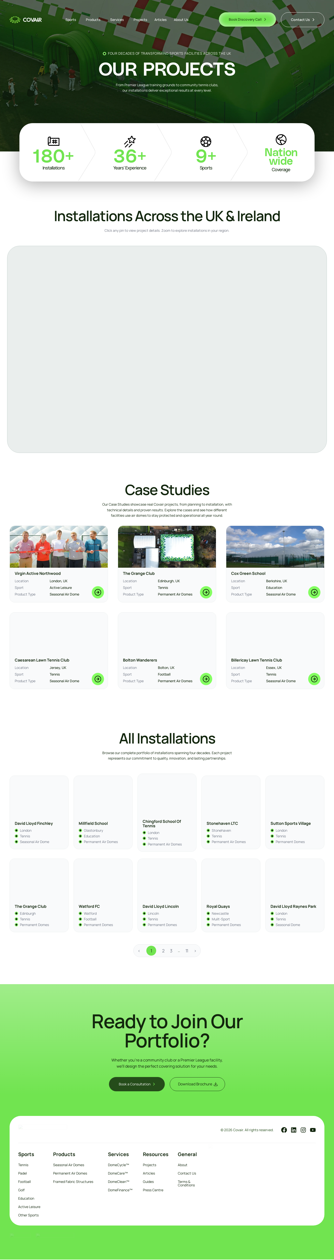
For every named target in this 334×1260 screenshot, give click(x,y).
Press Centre (153, 1190)
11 (186, 950)
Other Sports (28, 1215)
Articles (160, 19)
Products (94, 19)
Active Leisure (29, 1207)
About (182, 1165)
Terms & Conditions (186, 1184)
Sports (71, 19)
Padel (22, 1173)
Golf (21, 1190)
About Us (181, 19)
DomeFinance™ (120, 1190)
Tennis (23, 1165)
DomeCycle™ (118, 1165)
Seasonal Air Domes (68, 1165)
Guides (148, 1182)
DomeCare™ (118, 1173)
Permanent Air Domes (70, 1173)
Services (118, 19)
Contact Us (187, 1173)
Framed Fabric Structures (73, 1182)
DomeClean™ (118, 1182)
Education (26, 1198)
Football (24, 1182)
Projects (140, 19)
